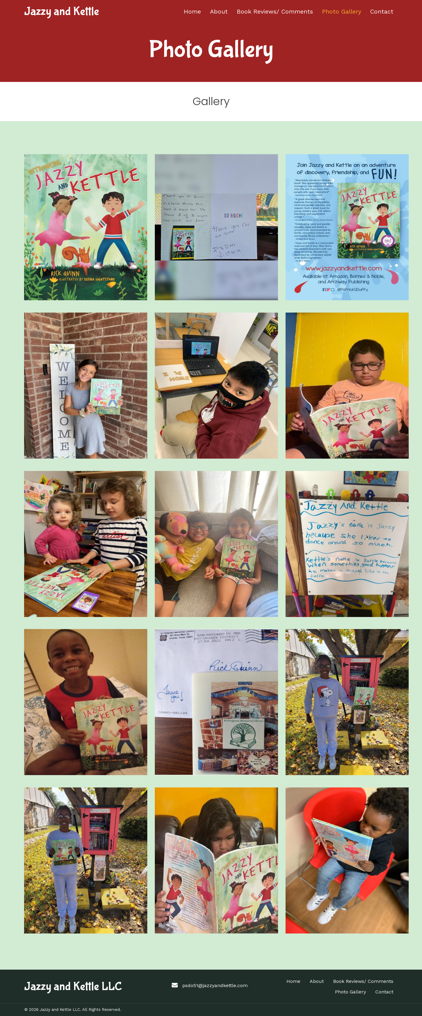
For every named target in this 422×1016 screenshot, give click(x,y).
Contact (384, 992)
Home (293, 981)
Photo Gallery (350, 992)
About (317, 981)
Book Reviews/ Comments (363, 981)
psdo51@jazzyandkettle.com (215, 985)
